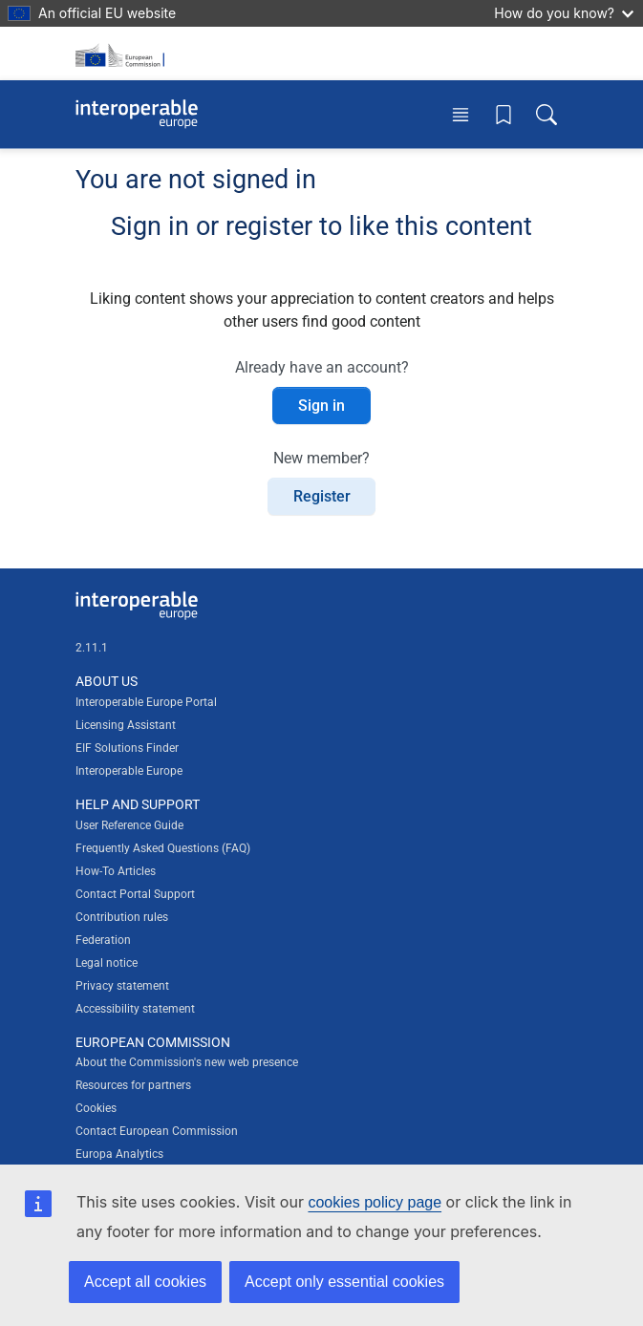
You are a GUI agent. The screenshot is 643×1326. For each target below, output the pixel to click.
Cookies (96, 1108)
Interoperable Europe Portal (146, 702)
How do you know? (563, 13)
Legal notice (106, 963)
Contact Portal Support (135, 894)
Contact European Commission (156, 1131)
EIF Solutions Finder (127, 748)
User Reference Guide (129, 825)
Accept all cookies (145, 1281)
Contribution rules (121, 917)
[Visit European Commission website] (123, 53)
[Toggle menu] (460, 114)
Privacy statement (122, 986)
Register (322, 496)
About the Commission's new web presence (186, 1062)
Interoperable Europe (128, 771)
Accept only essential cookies (344, 1281)
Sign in (321, 405)
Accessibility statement (135, 1009)
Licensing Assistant (125, 725)
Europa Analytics (119, 1154)
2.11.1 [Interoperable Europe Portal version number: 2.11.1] (91, 647)
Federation (103, 940)
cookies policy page (374, 1202)
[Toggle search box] (546, 114)
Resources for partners (133, 1085)
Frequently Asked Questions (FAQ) (162, 848)
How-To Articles (115, 871)
